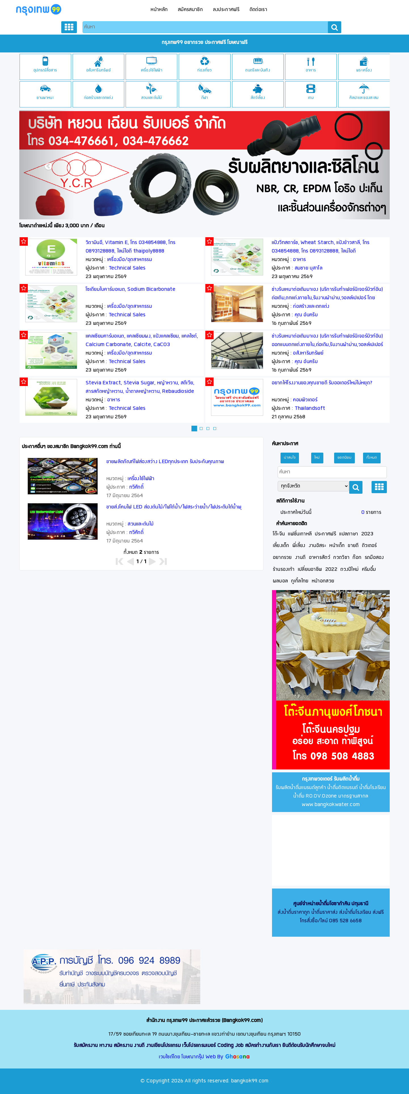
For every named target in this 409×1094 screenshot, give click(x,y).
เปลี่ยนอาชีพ (310, 569)
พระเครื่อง (364, 70)
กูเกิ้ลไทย (299, 581)
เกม (311, 98)
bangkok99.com (250, 1081)
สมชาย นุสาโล (308, 268)
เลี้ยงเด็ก (281, 545)
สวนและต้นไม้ (151, 98)
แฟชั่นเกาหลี (300, 534)
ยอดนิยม (344, 458)
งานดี (300, 557)
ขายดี (353, 545)
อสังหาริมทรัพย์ (98, 70)
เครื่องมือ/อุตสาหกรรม (129, 259)
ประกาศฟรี (325, 534)
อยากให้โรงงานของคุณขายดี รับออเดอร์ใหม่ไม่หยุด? (322, 383)
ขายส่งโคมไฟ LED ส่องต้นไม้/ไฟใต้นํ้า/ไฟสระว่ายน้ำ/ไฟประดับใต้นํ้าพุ (174, 507)
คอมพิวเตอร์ (305, 400)
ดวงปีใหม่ (349, 569)
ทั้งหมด (371, 458)
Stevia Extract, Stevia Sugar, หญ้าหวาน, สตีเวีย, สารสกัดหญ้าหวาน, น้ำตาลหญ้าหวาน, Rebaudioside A (140, 391)
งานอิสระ (317, 545)
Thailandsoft (310, 408)
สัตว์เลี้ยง (258, 98)
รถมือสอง (374, 557)
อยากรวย (282, 557)
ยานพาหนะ (45, 98)
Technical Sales (127, 268)
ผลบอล (280, 581)
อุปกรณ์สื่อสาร (45, 70)
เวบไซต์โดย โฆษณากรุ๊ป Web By (192, 1057)
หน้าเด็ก (337, 545)
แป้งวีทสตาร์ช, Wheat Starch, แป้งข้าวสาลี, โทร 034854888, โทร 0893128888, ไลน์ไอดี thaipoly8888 (321, 251)
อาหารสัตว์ (319, 557)
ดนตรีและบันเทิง (257, 70)
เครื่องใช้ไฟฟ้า (151, 70)
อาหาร (311, 70)
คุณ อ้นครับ (306, 315)
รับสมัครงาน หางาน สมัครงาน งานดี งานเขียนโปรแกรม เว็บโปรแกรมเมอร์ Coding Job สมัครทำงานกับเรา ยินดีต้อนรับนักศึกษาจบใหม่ (204, 1045)
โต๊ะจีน (279, 534)
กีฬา (204, 98)
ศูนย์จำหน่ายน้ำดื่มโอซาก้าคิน (321, 904)
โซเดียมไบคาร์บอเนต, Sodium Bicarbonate (130, 289)
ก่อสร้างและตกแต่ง (98, 98)
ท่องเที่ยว (204, 70)
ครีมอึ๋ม (369, 569)
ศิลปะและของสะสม (363, 98)
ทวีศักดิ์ (136, 487)
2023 (367, 534)
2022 (331, 569)
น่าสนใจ (290, 458)
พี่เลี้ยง (298, 545)
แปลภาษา (348, 534)
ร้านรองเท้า (284, 569)
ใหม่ (317, 458)
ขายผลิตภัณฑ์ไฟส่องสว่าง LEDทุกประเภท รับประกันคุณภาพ (165, 462)
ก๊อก (357, 557)
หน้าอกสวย (323, 581)
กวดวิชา (341, 557)
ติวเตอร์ (369, 545)
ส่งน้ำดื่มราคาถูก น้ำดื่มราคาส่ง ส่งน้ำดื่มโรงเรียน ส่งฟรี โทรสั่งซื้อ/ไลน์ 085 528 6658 (331, 912)
